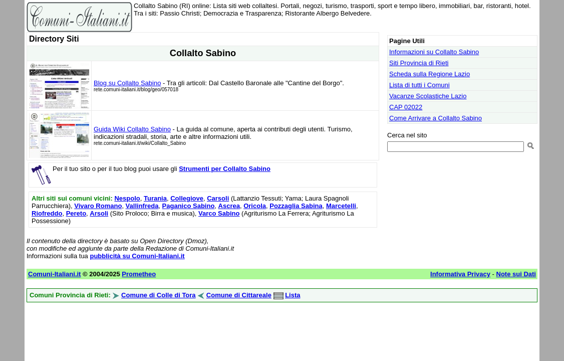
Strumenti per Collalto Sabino (224, 168)
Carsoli (218, 198)
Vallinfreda (142, 206)
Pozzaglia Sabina (295, 206)
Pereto (76, 213)
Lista (292, 295)
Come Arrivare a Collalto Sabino (435, 118)
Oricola (254, 206)
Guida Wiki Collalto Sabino (132, 129)
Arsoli (99, 213)
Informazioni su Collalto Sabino (434, 52)
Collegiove (186, 198)
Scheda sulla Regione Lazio (429, 74)
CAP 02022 (405, 107)
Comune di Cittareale (238, 295)
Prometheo (139, 274)
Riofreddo (47, 213)
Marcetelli (341, 206)
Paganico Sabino (188, 206)
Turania (155, 198)
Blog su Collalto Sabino (127, 83)
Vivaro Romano (98, 206)
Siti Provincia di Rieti (419, 63)
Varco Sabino (218, 213)
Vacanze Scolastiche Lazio (427, 96)
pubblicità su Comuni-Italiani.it (137, 256)
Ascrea (229, 206)
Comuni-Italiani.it (54, 274)
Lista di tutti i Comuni (419, 85)
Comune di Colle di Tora (158, 295)
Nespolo (127, 198)
